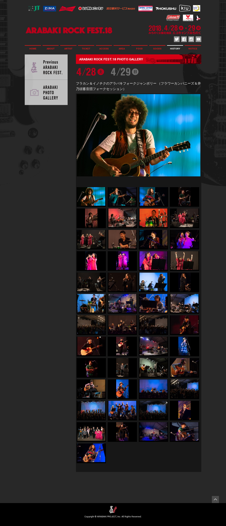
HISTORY (175, 48)
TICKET (86, 48)
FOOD (139, 48)
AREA (122, 48)
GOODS (157, 48)
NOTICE (192, 48)
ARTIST (68, 48)
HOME (32, 48)
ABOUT (51, 48)
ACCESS (104, 48)
